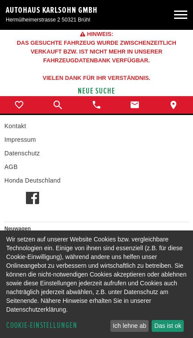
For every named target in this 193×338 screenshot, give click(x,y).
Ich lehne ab (129, 325)
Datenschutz (22, 153)
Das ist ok (167, 325)
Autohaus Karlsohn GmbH (52, 10)
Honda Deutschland (32, 180)
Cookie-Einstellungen (41, 325)
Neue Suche (96, 91)
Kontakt (15, 125)
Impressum (20, 139)
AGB (11, 166)
